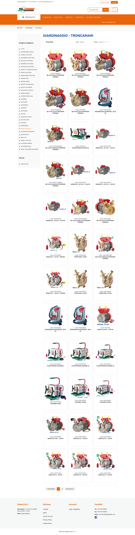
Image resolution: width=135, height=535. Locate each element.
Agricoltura (24, 164)
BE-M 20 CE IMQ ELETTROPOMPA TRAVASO (105, 257)
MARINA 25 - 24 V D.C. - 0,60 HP (80, 184)
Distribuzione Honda (27, 52)
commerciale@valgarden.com (46, 1)
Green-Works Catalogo (28, 75)
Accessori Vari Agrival (28, 131)
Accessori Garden (26, 143)
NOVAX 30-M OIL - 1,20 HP (55, 438)
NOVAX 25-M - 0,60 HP (80, 475)
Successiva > (70, 489)
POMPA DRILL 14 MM (80, 257)
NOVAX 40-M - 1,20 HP (105, 438)
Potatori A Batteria (27, 60)
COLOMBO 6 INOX (55, 403)
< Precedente (51, 489)
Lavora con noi (93, 17)
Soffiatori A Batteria (27, 66)
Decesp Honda (25, 81)
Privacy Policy (47, 520)
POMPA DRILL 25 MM (105, 293)
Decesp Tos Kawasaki (27, 84)
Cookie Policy (47, 523)
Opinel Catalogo (26, 140)
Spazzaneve (24, 105)
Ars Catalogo (25, 119)
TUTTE (22, 49)
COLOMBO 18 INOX (105, 402)
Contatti (79, 17)
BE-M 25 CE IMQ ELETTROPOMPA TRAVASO (80, 221)
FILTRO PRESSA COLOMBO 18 (105, 366)
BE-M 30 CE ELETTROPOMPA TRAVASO (105, 76)
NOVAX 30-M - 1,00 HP (55, 475)
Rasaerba (24, 99)
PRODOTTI (28, 17)
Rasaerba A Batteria (27, 63)
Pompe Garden (25, 93)
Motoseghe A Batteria (27, 57)
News (45, 513)
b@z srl (74, 531)
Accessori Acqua (26, 146)
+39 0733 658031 (32, 1)
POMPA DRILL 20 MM (80, 293)
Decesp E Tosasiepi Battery (29, 69)
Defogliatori (25, 134)
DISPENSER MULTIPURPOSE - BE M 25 (80, 330)
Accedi (114, 2)
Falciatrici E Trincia (27, 90)
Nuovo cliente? (105, 2)
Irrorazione (24, 125)
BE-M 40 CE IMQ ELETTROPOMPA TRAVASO (55, 185)
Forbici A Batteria (26, 54)
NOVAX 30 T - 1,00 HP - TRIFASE (55, 293)
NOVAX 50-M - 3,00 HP (80, 438)
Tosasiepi (24, 108)
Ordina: (96, 42)
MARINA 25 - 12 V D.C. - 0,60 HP (105, 148)
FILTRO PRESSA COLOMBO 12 (80, 366)
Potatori (23, 122)
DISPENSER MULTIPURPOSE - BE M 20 (55, 330)
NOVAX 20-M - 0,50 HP (105, 475)
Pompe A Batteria (26, 72)
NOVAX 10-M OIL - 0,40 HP (105, 329)
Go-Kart (23, 114)
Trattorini (24, 111)
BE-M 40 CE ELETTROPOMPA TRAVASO (80, 112)
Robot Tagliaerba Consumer (29, 149)
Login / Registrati (74, 509)
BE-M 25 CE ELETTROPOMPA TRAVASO (80, 76)
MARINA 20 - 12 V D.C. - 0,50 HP (55, 220)
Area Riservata (109, 22)
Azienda (69, 17)
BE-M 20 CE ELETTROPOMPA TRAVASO (55, 76)
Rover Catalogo (26, 128)
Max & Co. (24, 137)
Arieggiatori (25, 78)
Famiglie (47, 17)
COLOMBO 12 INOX (80, 402)
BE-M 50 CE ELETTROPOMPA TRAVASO (105, 221)
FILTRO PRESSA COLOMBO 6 (55, 366)
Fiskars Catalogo (26, 117)
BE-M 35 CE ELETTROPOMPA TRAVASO (55, 112)
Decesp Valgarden (26, 87)
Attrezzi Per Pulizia (27, 96)
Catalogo (58, 17)
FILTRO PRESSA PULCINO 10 (80, 148)
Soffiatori (24, 102)
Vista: (77, 42)
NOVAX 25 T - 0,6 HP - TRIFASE (55, 257)
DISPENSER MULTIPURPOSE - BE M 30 (105, 112)
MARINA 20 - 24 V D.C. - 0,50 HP (105, 184)
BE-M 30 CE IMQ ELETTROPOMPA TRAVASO (56, 148)
